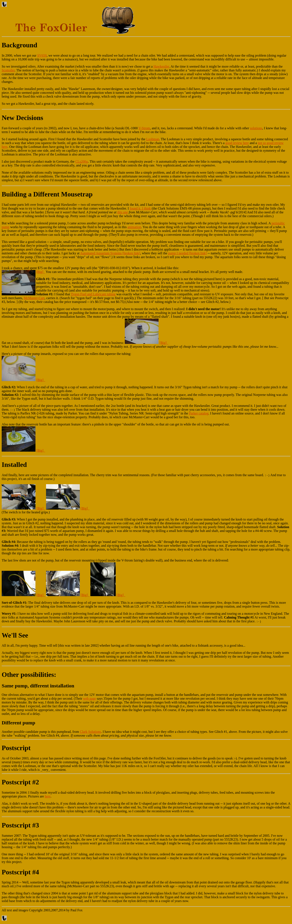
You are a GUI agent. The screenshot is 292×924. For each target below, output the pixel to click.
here (48, 796)
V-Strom (144, 128)
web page (89, 698)
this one (122, 212)
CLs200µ (81, 161)
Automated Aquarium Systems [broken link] (110, 253)
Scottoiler (8, 70)
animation (134, 227)
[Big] (40, 272)
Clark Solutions (90, 731)
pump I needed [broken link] (187, 253)
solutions (256, 128)
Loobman (152, 139)
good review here (237, 143)
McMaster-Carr (34, 298)
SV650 (41, 55)
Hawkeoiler (161, 66)
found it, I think (140, 208)
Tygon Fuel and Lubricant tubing (93, 294)
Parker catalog (198, 413)
